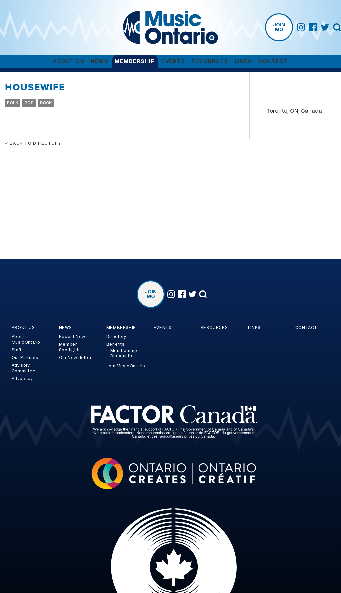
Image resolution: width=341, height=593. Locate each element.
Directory (116, 337)
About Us (68, 61)
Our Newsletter (75, 358)
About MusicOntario (26, 339)
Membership (135, 61)
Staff (17, 350)
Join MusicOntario (125, 366)
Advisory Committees (25, 368)
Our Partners (25, 358)
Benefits (115, 344)
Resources (209, 61)
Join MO (279, 27)
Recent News (73, 337)
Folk (12, 103)
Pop (29, 103)
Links (243, 61)
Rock (46, 103)
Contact (273, 61)
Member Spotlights (70, 347)
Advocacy (22, 379)
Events (173, 61)
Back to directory (35, 143)
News (99, 61)
